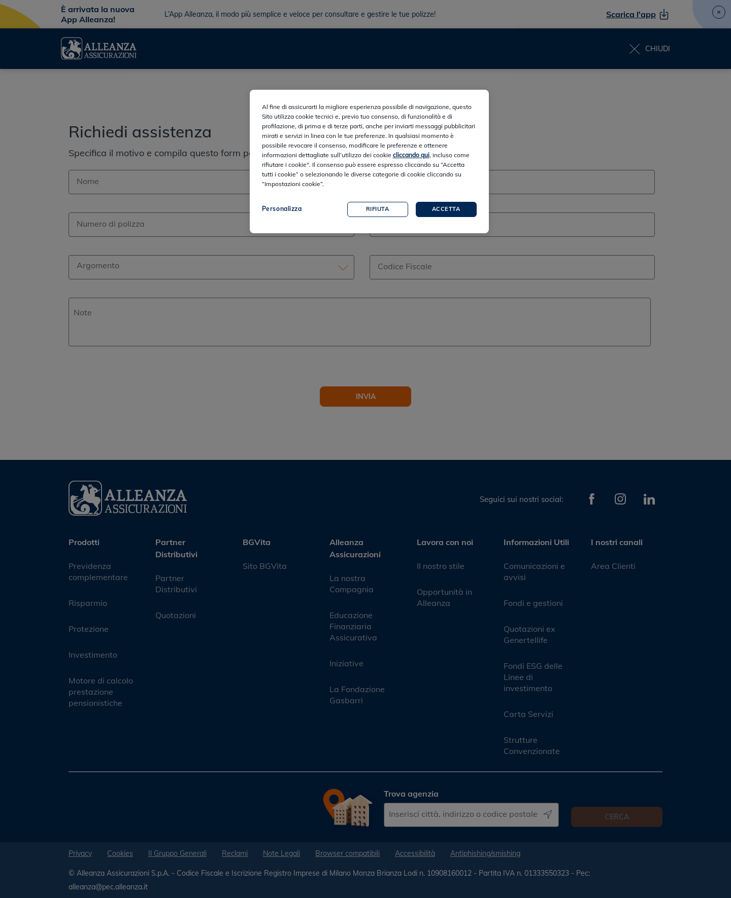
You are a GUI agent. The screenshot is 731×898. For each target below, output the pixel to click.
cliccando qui (411, 155)
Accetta (446, 208)
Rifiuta (377, 208)
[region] (369, 161)
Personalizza (282, 208)
